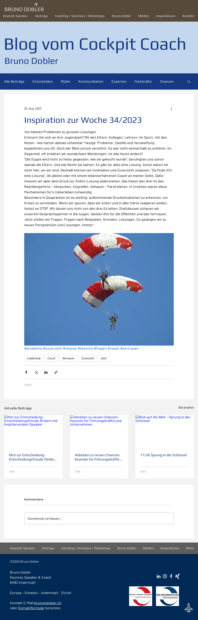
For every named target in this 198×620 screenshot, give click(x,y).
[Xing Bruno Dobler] (177, 576)
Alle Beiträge (14, 81)
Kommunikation (90, 81)
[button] (42, 16)
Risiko (65, 81)
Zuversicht (87, 358)
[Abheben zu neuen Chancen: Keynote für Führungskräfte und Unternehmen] (99, 431)
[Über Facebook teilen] (26, 372)
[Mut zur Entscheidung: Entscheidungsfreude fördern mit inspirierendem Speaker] (33, 431)
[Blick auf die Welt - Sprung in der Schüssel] (164, 431)
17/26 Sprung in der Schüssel (163, 455)
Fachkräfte (143, 81)
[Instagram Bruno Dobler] (164, 576)
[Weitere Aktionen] (171, 108)
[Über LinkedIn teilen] (46, 372)
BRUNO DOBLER (24, 9)
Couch (51, 358)
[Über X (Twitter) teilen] (36, 372)
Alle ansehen (186, 407)
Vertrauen (68, 358)
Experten (119, 81)
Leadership (34, 358)
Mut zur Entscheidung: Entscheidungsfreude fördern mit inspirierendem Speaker (32, 457)
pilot (104, 358)
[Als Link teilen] (56, 372)
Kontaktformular (31, 608)
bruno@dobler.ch (47, 603)
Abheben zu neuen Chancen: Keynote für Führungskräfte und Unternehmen (97, 457)
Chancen (167, 81)
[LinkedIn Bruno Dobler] (158, 576)
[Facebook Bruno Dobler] (171, 576)
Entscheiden (43, 81)
